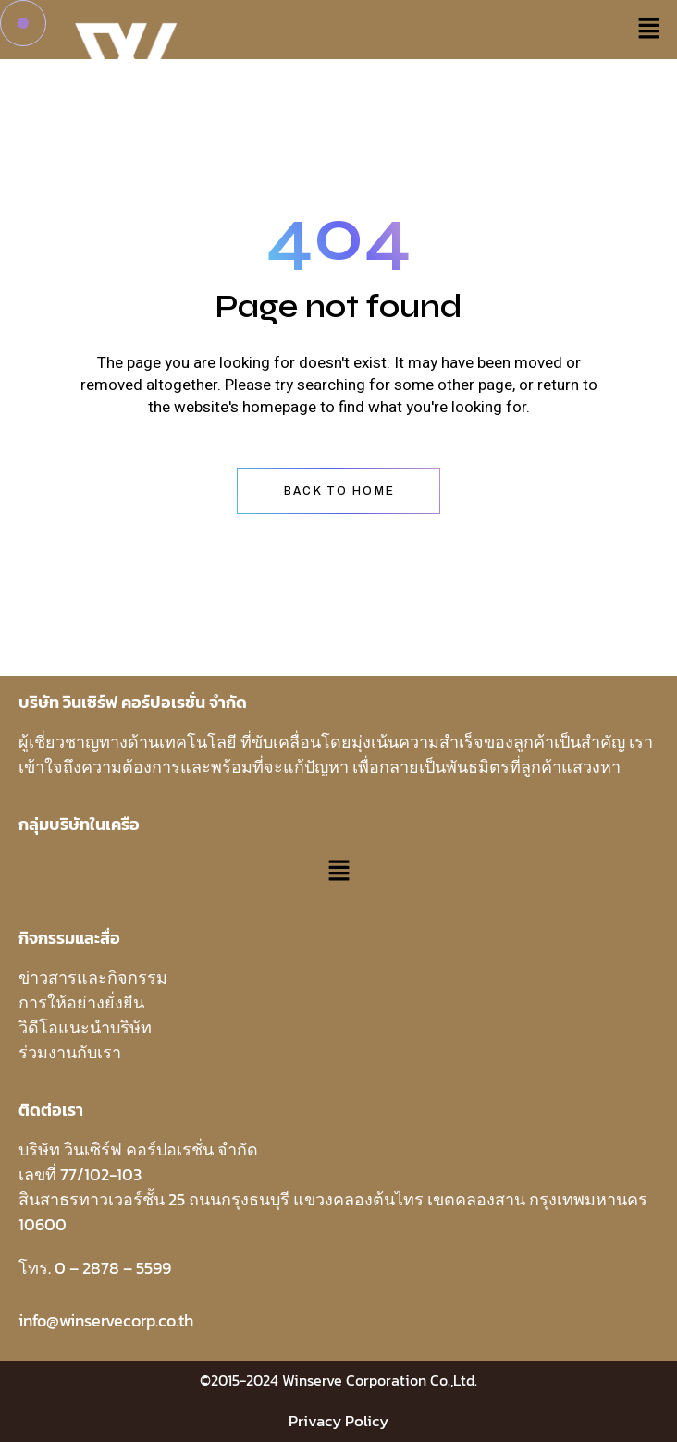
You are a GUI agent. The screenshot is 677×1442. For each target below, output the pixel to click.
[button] (649, 29)
